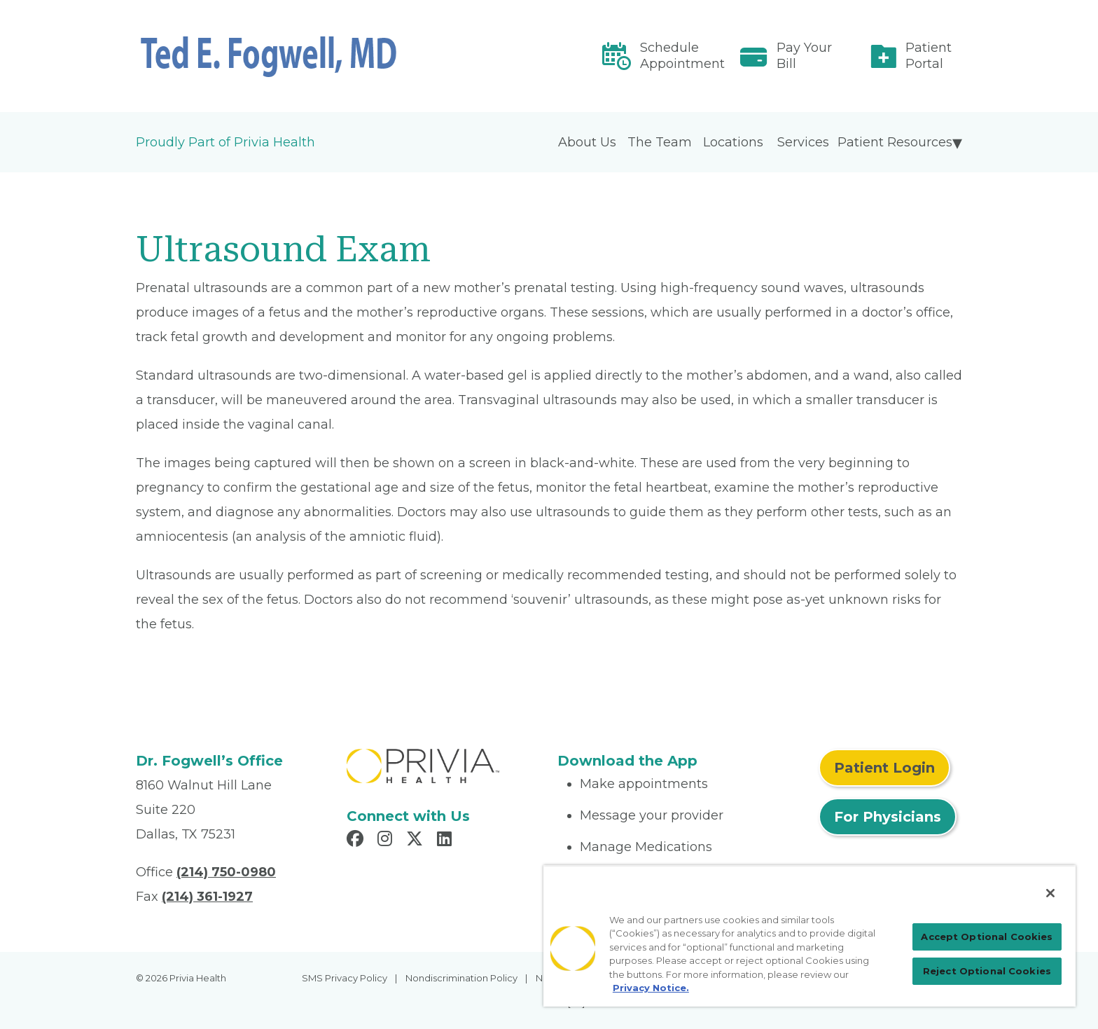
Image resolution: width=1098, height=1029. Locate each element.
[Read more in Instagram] (386, 840)
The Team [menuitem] (659, 142)
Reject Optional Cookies (987, 970)
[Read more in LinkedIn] (446, 840)
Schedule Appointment (682, 55)
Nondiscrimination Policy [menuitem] (461, 977)
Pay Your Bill (804, 55)
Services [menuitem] (803, 142)
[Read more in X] (416, 840)
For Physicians (887, 816)
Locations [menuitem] (733, 142)
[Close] (1050, 893)
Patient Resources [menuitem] (895, 142)
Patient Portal (928, 55)
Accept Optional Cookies (986, 936)
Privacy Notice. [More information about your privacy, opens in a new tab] (651, 987)
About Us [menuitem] (587, 142)
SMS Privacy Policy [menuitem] (344, 977)
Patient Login (884, 767)
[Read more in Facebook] (357, 840)
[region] (809, 936)
